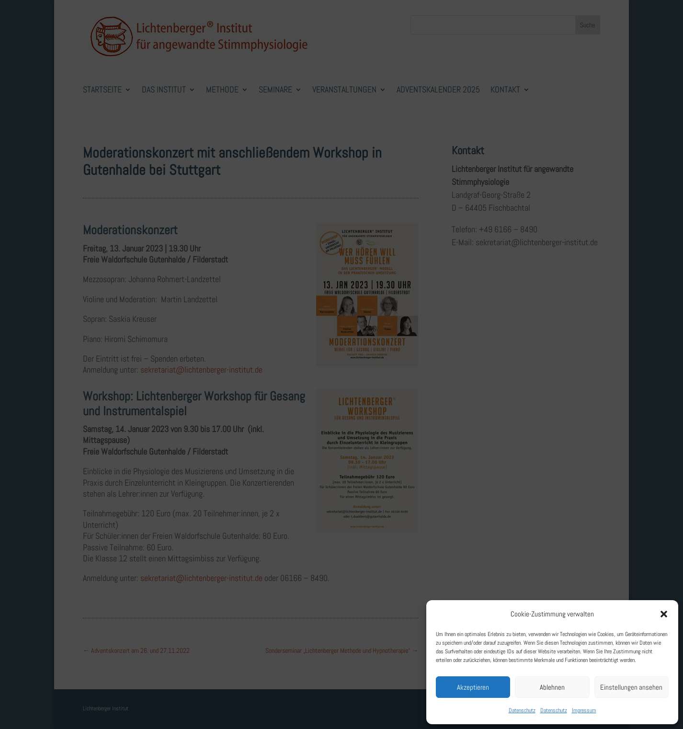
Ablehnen (552, 687)
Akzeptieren (473, 687)
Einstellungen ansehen (631, 687)
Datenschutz (522, 710)
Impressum (584, 710)
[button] (664, 614)
